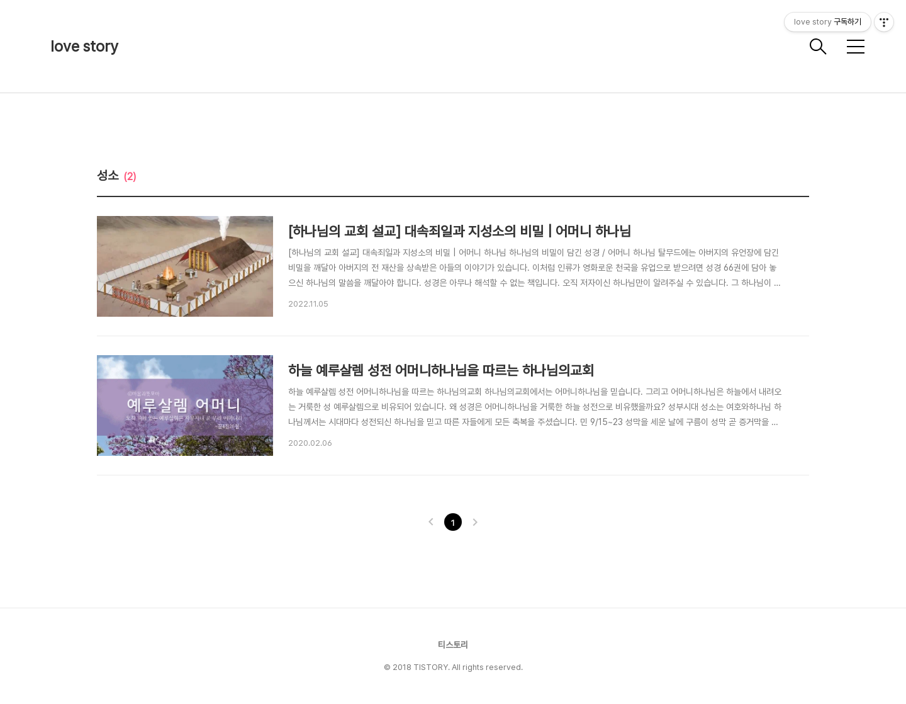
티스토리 (453, 645)
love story (84, 46)
